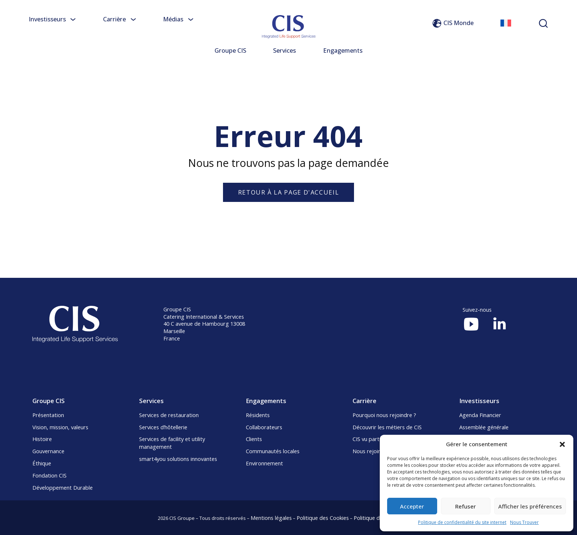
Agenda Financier (480, 415)
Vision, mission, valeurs (60, 427)
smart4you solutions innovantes (178, 458)
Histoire (42, 439)
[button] (562, 444)
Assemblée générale (484, 427)
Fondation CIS (49, 475)
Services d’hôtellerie (163, 427)
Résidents (258, 415)
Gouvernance (48, 451)
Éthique (41, 463)
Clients (254, 439)
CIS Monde (453, 23)
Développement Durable (62, 487)
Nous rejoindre (371, 451)
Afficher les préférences (530, 506)
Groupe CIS (230, 50)
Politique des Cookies (323, 517)
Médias (178, 19)
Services (284, 50)
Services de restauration (169, 415)
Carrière (119, 19)
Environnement (264, 463)
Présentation (48, 415)
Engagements (342, 50)
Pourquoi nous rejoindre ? (384, 415)
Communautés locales (273, 451)
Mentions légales (271, 517)
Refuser (465, 506)
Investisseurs (52, 19)
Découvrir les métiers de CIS (387, 427)
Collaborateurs (264, 427)
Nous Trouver (524, 522)
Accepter (412, 506)
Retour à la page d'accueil (288, 192)
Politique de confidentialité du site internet (462, 522)
